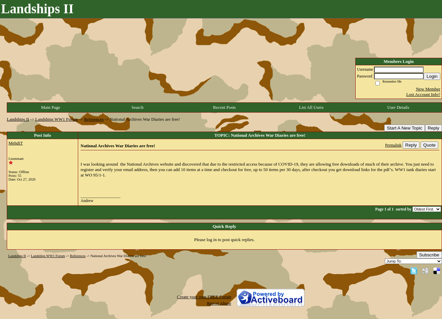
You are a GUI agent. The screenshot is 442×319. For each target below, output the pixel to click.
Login (432, 76)
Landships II (18, 119)
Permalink (393, 145)
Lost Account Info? (423, 94)
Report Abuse (219, 303)
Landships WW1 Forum (56, 119)
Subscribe (429, 254)
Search (137, 107)
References (94, 119)
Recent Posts (224, 107)
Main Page (50, 107)
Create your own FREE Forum (204, 296)
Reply (433, 128)
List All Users (311, 107)
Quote (429, 145)
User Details (398, 107)
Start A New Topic (404, 128)
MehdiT (15, 143)
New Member (428, 88)
